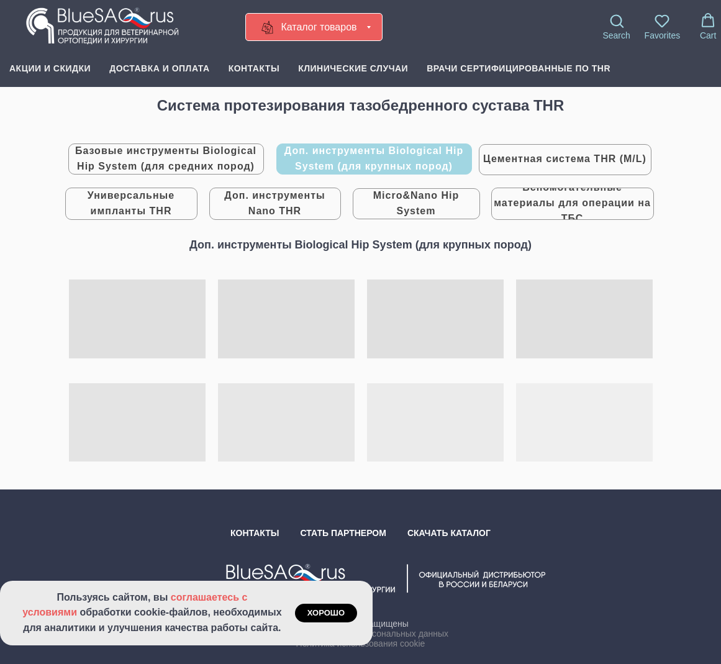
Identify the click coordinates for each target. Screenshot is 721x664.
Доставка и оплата (159, 68)
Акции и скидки (50, 68)
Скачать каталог (449, 533)
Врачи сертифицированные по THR (518, 68)
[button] (616, 26)
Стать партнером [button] (343, 533)
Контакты (254, 68)
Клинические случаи (353, 68)
